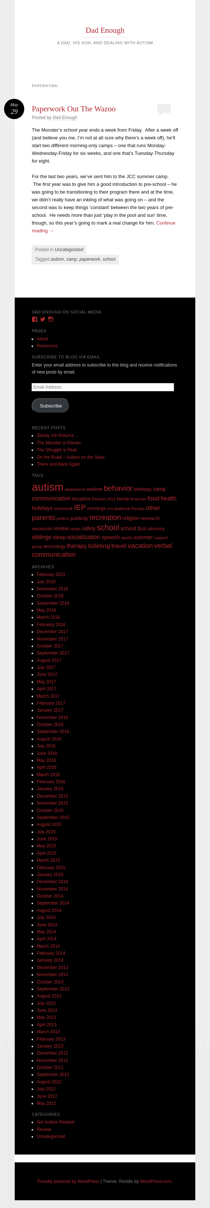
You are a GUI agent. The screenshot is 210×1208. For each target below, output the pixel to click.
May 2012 (46, 1103)
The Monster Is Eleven (59, 442)
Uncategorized (69, 249)
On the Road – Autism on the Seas (71, 457)
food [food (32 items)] (153, 498)
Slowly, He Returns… (57, 435)
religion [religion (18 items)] (130, 518)
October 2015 (50, 810)
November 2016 (52, 717)
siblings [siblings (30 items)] (41, 537)
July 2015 (46, 831)
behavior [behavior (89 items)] (118, 488)
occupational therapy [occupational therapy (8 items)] (126, 508)
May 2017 (46, 681)
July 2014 (46, 917)
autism (57, 259)
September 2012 (53, 1074)
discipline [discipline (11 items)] (81, 498)
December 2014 (52, 881)
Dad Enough (105, 30)
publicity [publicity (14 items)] (79, 518)
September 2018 (53, 603)
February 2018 (51, 624)
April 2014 (47, 938)
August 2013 (49, 996)
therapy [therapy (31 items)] (77, 545)
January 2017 (50, 710)
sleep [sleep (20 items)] (59, 537)
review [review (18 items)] (60, 528)
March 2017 (48, 696)
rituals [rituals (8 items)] (75, 529)
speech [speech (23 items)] (111, 537)
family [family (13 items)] (123, 498)
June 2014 (47, 924)
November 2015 (52, 803)
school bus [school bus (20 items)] (133, 528)
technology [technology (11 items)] (54, 546)
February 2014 (51, 953)
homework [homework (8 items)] (63, 508)
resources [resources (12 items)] (42, 528)
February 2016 (51, 781)
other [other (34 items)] (153, 507)
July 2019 (46, 581)
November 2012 (52, 1060)
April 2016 (47, 767)
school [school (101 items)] (108, 527)
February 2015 (51, 867)
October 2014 (50, 896)
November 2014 (52, 889)
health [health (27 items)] (169, 498)
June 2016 (47, 753)
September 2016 (53, 731)
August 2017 (49, 660)
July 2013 (46, 1003)
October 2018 (50, 595)
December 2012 (52, 1053)
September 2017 (53, 653)
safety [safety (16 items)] (89, 528)
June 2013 (47, 1010)
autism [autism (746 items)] (47, 487)
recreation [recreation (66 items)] (105, 517)
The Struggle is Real (57, 449)
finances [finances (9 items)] (138, 498)
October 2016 (50, 724)
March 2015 (48, 860)
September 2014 (53, 903)
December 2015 (52, 796)
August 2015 (49, 824)
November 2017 (52, 639)
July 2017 (46, 667)
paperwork (89, 259)
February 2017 (51, 703)
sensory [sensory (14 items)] (156, 528)
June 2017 (47, 674)
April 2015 (47, 853)
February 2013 (51, 1039)
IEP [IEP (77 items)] (80, 507)
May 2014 (46, 931)
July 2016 (46, 746)
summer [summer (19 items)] (143, 537)
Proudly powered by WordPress (69, 1181)
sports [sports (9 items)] (127, 537)
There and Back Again (58, 464)
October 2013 (50, 982)
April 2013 (47, 1024)
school (109, 259)
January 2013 (50, 1046)
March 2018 (48, 617)
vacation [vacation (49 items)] (140, 545)
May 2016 (46, 760)
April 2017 (47, 688)
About (42, 338)
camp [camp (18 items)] (159, 489)
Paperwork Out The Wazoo (73, 108)
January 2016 (50, 788)
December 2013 (52, 967)
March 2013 (48, 1031)
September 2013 (53, 989)
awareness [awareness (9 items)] (75, 489)
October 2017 (50, 646)
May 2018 (46, 610)
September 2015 (53, 817)
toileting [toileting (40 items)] (99, 545)
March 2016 (48, 774)
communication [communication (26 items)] (51, 498)
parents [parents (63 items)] (43, 517)
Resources (47, 345)
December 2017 (52, 631)
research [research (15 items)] (150, 518)
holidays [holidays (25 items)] (42, 508)
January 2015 (50, 874)
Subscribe (51, 406)
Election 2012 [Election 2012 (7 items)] (103, 499)
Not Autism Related (56, 1122)
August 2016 (49, 739)
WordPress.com (155, 1181)
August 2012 (49, 1081)
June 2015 (47, 838)
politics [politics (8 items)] (63, 518)
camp (71, 259)
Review (44, 1129)
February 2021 (51, 574)
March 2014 (48, 946)
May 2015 (46, 845)
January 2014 (50, 960)
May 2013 (46, 1017)
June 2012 (47, 1096)
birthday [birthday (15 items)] (143, 489)
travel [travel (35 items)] (119, 545)
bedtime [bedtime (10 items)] (95, 489)
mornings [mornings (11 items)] (96, 508)
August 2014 (49, 910)
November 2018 (52, 588)
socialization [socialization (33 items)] (83, 537)
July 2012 (46, 1088)
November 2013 (52, 974)
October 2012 (50, 1067)
